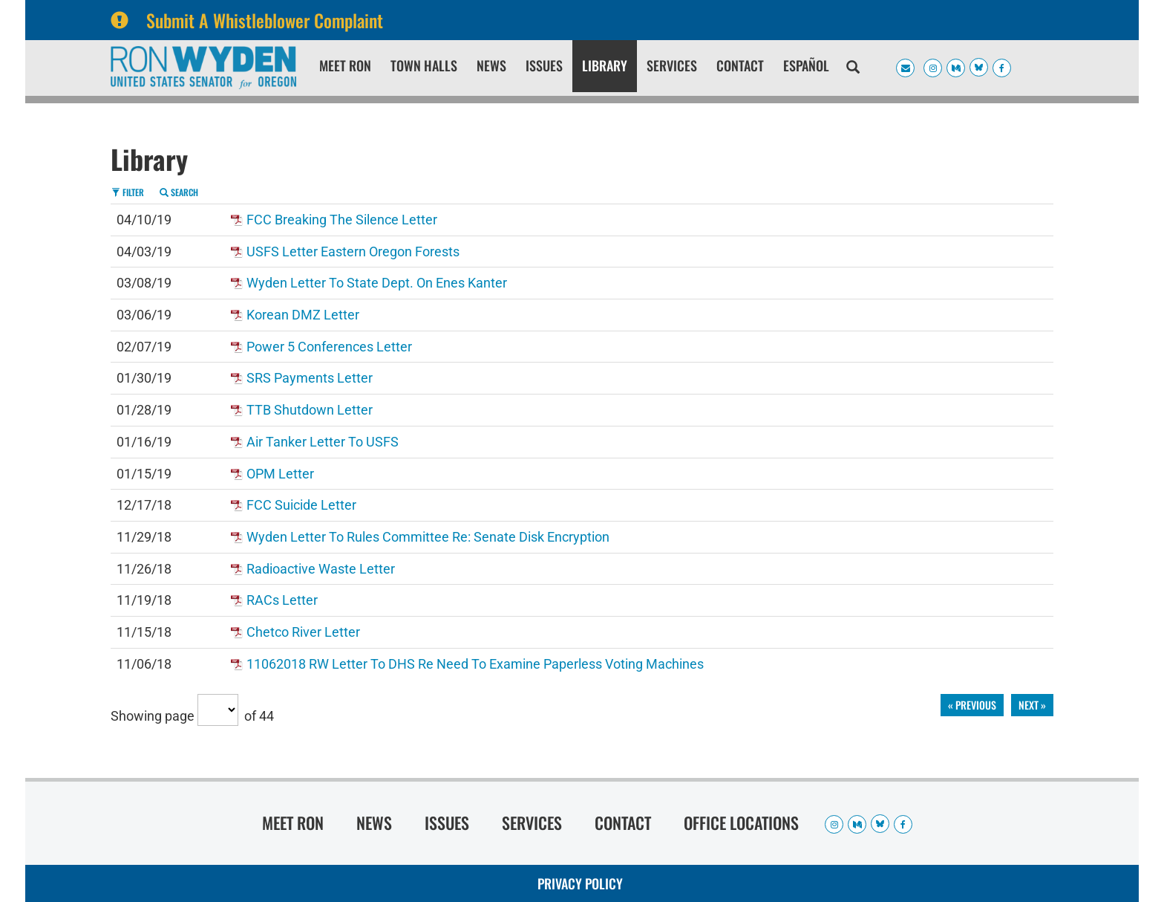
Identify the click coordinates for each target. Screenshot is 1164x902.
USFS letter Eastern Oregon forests (353, 251)
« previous (972, 705)
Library (604, 65)
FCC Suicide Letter (301, 505)
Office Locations (741, 822)
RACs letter (282, 600)
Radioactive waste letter (320, 569)
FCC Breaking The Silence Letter (341, 219)
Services (672, 65)
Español (806, 65)
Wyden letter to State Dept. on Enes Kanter (376, 283)
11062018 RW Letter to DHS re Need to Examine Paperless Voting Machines (475, 664)
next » (1032, 705)
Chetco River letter (303, 632)
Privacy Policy (580, 883)
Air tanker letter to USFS (322, 442)
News (491, 65)
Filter (127, 192)
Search (179, 192)
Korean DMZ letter (302, 314)
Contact (740, 65)
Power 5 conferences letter (329, 346)
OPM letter (280, 473)
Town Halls (423, 65)
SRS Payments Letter (309, 378)
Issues (544, 65)
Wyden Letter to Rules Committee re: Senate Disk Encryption (427, 537)
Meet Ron (345, 65)
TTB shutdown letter (309, 410)
